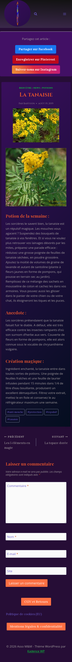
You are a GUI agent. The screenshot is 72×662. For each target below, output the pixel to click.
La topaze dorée (53, 439)
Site (9, 571)
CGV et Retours (36, 602)
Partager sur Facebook (36, 49)
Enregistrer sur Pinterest (35, 59)
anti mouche (15, 412)
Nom (12, 537)
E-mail (12, 554)
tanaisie (12, 419)
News (36, 87)
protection (34, 412)
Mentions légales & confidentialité (36, 626)
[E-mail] (36, 554)
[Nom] (36, 537)
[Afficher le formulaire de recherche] (35, 14)
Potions (47, 87)
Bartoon (29, 103)
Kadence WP (36, 651)
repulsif (51, 412)
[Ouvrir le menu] (64, 14)
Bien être (25, 87)
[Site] (36, 571)
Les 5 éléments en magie (18, 442)
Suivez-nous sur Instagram (36, 69)
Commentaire (18, 486)
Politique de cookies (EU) (24, 614)
